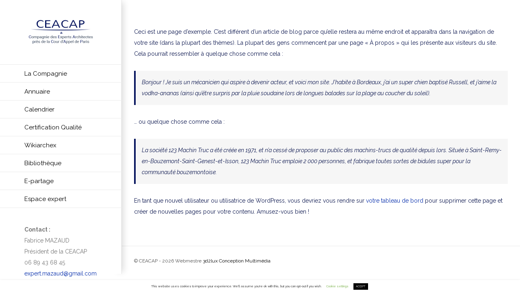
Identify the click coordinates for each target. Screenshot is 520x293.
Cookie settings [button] (337, 286)
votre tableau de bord (394, 200)
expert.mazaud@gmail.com (60, 273)
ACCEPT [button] (361, 286)
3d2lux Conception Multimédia (237, 261)
